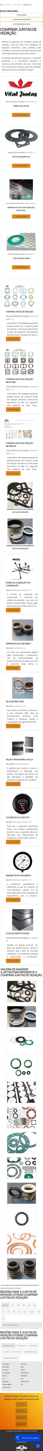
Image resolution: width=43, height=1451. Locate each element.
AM (39, 1312)
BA (19, 1312)
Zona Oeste (33, 1346)
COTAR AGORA (21, 115)
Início (21, 1404)
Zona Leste (17, 1352)
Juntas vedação (21, 15)
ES (24, 1305)
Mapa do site (21, 1424)
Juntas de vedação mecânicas (21, 19)
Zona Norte (21, 1346)
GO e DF (31, 1312)
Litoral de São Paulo (10, 1358)
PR (34, 1305)
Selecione (5, 1305)
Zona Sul (6, 1352)
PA (3, 1319)
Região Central (8, 1346)
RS (9, 1312)
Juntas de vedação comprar (21, 24)
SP (29, 1305)
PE (14, 1312)
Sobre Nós (21, 1411)
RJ (13, 1305)
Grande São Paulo (30, 1352)
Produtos (21, 1417)
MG (18, 1305)
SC (3, 1312)
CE (25, 1312)
